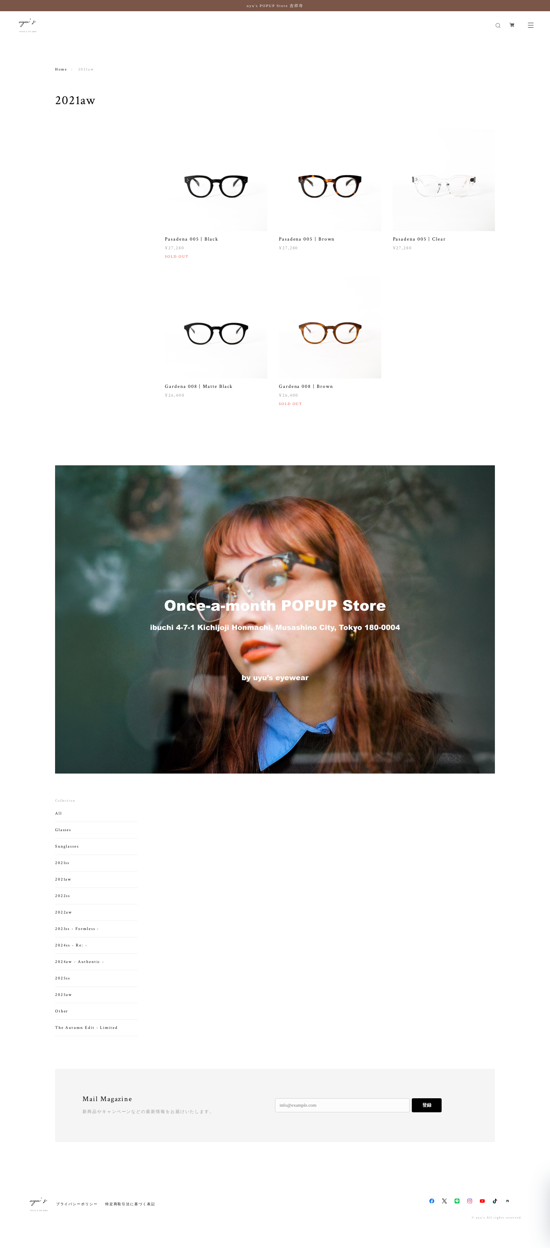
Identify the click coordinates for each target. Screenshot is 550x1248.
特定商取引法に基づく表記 (130, 1204)
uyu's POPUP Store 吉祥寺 (275, 6)
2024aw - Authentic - (79, 969)
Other (61, 1018)
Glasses (63, 837)
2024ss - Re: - (71, 952)
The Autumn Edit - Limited (86, 1035)
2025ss (63, 985)
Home (61, 69)
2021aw (63, 886)
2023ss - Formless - (77, 936)
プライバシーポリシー (77, 1204)
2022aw (64, 919)
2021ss (62, 870)
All (58, 820)
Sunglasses (67, 853)
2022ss (63, 903)
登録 (426, 1105)
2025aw (64, 1002)
